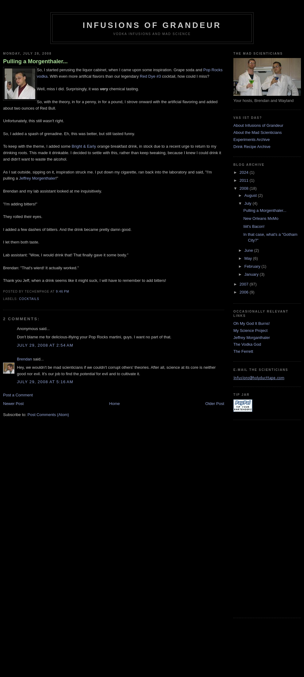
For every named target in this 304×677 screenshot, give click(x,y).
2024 (245, 172)
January (252, 274)
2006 (245, 292)
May (248, 258)
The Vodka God (247, 344)
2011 (245, 180)
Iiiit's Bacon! (253, 226)
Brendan (24, 359)
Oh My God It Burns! (251, 323)
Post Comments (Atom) (48, 414)
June (249, 250)
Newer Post (13, 403)
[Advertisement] (258, 518)
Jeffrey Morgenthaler (37, 178)
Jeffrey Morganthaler (251, 337)
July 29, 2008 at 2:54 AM (45, 345)
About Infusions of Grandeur (258, 125)
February (253, 266)
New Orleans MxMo (260, 218)
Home (114, 403)
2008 (245, 188)
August (251, 195)
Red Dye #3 (150, 76)
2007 (245, 284)
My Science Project (250, 330)
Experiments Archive (251, 139)
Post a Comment (18, 395)
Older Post (214, 403)
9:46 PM (62, 291)
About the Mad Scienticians (257, 132)
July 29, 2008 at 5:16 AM (45, 381)
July (248, 203)
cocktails (29, 299)
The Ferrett (243, 351)
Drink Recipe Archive (252, 146)
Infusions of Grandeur (152, 25)
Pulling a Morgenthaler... (35, 61)
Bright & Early (84, 146)
